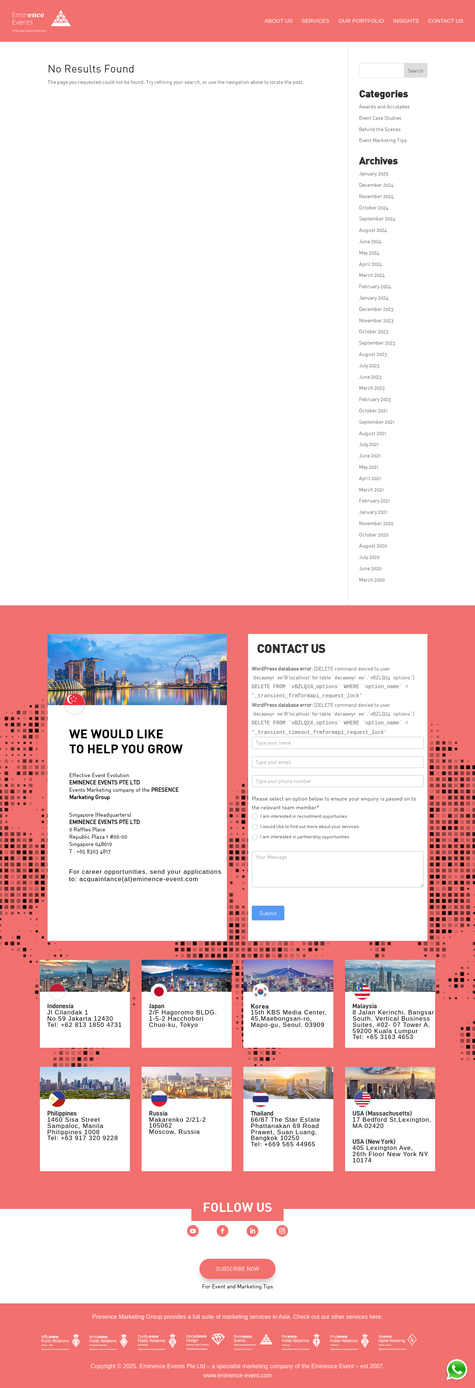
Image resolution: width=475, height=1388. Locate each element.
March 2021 (371, 489)
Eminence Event (332, 1366)
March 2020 (372, 579)
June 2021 (370, 455)
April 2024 (370, 264)
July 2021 (369, 444)
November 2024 (376, 196)
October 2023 (373, 331)
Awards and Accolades (384, 106)
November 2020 (376, 523)
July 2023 (369, 365)
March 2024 (372, 275)
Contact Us (445, 21)
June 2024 (370, 241)
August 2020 (373, 545)
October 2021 (373, 410)
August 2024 (373, 230)
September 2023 (377, 342)
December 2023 (376, 309)
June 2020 (370, 568)
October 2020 (373, 534)
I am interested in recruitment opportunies (299, 816)
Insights (406, 21)
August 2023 (373, 354)
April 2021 (370, 478)
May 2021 (368, 467)
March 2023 (372, 388)
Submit (268, 913)
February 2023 (375, 399)
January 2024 (374, 297)
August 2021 (372, 433)
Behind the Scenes (380, 129)
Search (415, 70)
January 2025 (373, 173)
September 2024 (377, 218)
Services (316, 21)
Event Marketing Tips (383, 140)
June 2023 (370, 377)
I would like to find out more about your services (305, 826)
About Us (278, 21)
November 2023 (376, 320)
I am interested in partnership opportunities (300, 837)
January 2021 (373, 512)
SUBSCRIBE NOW (237, 1268)
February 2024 (375, 286)
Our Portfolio (361, 21)
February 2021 (374, 500)
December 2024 (376, 185)
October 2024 (374, 207)
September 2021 (376, 422)
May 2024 (369, 252)
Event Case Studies (380, 118)
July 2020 (369, 557)
